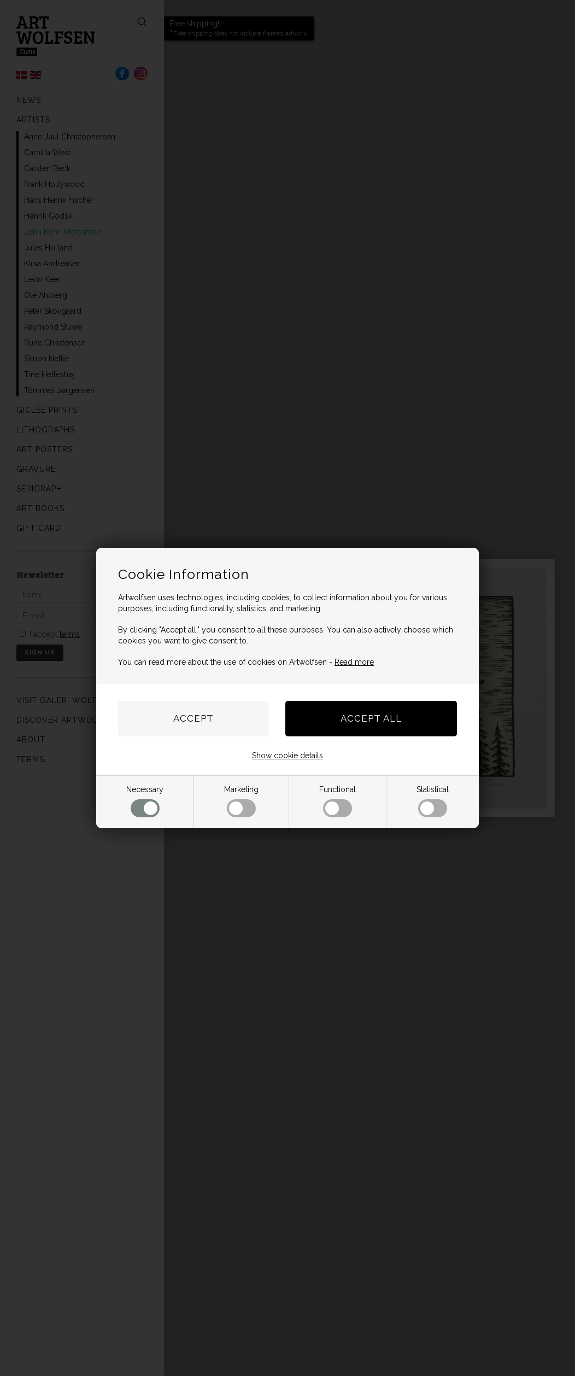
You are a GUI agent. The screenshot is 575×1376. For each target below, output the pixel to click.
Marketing (241, 801)
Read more (354, 662)
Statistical (432, 801)
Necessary (144, 801)
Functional (337, 801)
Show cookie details (287, 755)
